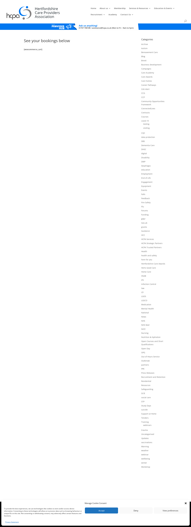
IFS (142, 272)
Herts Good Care (148, 260)
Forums (144, 203)
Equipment (146, 178)
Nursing (144, 325)
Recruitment (141, 8)
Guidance (145, 223)
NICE (143, 321)
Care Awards (147, 69)
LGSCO (144, 292)
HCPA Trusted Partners (151, 239)
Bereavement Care (149, 44)
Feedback (145, 190)
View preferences (170, 510)
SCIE (143, 386)
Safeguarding (147, 381)
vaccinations (146, 434)
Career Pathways (148, 77)
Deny (136, 510)
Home (51, 8)
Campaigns (146, 61)
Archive (144, 36)
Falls (143, 186)
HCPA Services (147, 231)
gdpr (143, 211)
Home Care (146, 264)
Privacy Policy (99, 499)
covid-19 (145, 113)
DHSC (143, 141)
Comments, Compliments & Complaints (79, 499)
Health (144, 244)
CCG (143, 85)
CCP (143, 89)
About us (61, 8)
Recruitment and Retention (153, 369)
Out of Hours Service (150, 349)
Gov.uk (144, 215)
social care (146, 389)
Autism (144, 40)
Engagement (146, 174)
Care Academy (147, 65)
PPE (142, 361)
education (145, 162)
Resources (145, 377)
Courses (144, 109)
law (142, 280)
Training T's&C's (111, 499)
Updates (145, 430)
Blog (143, 49)
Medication (146, 297)
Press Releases (147, 365)
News (143, 309)
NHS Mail (145, 317)
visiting (146, 120)
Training (145, 414)
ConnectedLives (148, 101)
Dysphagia (146, 158)
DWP (143, 154)
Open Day (145, 341)
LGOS (143, 288)
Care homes (146, 73)
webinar (145, 447)
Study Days (146, 398)
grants (144, 219)
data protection (148, 129)
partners (145, 357)
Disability (145, 150)
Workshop (145, 459)
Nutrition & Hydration (150, 329)
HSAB (143, 268)
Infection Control (148, 276)
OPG (143, 345)
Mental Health (147, 301)
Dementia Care (148, 137)
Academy (157, 8)
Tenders (145, 410)
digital (144, 146)
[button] (185, 503)
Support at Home (148, 406)
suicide (144, 402)
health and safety (149, 248)
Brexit (143, 53)
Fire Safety (146, 195)
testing (146, 116)
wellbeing (145, 451)
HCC (143, 227)
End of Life (146, 170)
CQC (143, 125)
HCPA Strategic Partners (151, 235)
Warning (145, 439)
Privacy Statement (12, 522)
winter (144, 455)
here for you (146, 252)
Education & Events (120, 8)
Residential (146, 373)
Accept (102, 510)
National (145, 305)
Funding (145, 207)
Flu (142, 199)
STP (142, 394)
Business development (151, 57)
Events (144, 182)
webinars (147, 417)
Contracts (145, 105)
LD (142, 284)
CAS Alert (145, 81)
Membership (77, 8)
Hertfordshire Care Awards (153, 256)
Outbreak (145, 353)
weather (145, 443)
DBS (143, 133)
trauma (144, 422)
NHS (143, 313)
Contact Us (170, 8)
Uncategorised (147, 426)
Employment (146, 166)
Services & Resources (95, 8)
